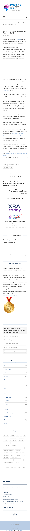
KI (15, 384)
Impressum (12, 522)
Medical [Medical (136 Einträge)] (12, 454)
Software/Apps (16, 412)
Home (4, 22)
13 (22, 227)
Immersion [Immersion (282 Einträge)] (14, 445)
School (6, 167)
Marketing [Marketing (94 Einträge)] (6, 454)
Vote (15, 351)
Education (11, 164)
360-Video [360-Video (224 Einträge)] (12, 435)
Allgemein (15, 372)
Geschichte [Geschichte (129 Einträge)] (19, 442)
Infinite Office (6, 91)
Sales (15, 423)
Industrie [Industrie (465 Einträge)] (6, 452)
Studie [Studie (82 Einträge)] (20, 464)
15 (25, 227)
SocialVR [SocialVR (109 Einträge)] (17, 462)
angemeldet (11, 240)
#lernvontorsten (15, 365)
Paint (17, 164)
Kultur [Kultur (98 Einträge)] (11, 452)
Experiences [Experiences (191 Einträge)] (6, 442)
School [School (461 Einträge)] (15, 459)
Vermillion (18, 39)
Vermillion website (9, 153)
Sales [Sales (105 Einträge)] (11, 459)
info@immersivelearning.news (10, 499)
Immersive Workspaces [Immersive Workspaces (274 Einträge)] (8, 450)
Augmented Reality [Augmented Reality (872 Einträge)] (12, 437)
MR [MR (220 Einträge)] (19, 457)
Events (15, 376)
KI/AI (15, 388)
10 (17, 227)
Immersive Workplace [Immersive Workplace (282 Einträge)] (19, 447)
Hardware (16, 397)
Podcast (16, 400)
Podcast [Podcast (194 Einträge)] (5, 459)
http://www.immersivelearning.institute (13, 501)
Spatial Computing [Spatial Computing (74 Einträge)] (8, 464)
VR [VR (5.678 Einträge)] (19, 467)
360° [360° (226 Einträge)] (17, 435)
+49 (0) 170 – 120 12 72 (8, 503)
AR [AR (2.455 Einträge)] (24, 435)
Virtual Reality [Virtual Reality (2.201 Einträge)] (13, 467)
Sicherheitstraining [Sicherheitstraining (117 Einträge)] (8, 462)
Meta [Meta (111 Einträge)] (23, 454)
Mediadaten (6, 522)
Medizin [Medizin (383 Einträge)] (18, 454)
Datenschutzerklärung (21, 522)
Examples (12, 22)
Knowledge (7, 391)
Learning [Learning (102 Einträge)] (22, 452)
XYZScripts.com (23, 530)
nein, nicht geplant (10, 340)
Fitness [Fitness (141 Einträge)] (12, 442)
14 (23, 227)
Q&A (16, 404)
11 (19, 227)
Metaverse (15, 419)
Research (8, 407)
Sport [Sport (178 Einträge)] (15, 464)
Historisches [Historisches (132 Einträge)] (6, 445)
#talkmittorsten (15, 369)
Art (5, 164)
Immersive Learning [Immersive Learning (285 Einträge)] (8, 447)
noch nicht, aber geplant (12, 343)
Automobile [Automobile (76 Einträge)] (21, 437)
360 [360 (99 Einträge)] (7, 435)
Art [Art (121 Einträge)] (5, 437)
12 (20, 227)
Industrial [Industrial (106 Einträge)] (18, 450)
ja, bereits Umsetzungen (12, 336)
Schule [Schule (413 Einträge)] (21, 459)
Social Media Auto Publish (9, 530)
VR (11, 167)
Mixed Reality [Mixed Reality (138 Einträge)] (14, 457)
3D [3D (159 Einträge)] (4, 435)
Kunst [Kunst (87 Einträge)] (17, 452)
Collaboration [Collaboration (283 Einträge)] (13, 440)
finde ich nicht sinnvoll (11, 347)
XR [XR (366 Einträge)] (23, 467)
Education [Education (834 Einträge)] (21, 440)
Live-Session (15, 416)
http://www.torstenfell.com (10, 295)
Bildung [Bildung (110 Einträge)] (5, 440)
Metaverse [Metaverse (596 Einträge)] (6, 457)
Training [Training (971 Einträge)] (6, 467)
